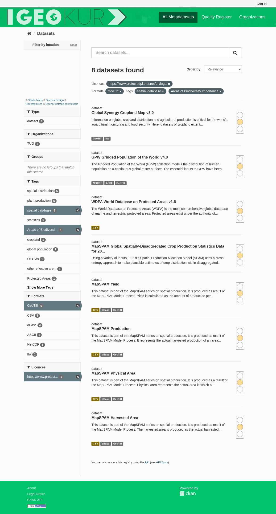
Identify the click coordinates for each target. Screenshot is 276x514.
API (147, 462)
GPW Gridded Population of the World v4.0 (129, 157)
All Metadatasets (178, 17)
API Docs (162, 462)
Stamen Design (55, 100)
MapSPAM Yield (105, 284)
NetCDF (97, 183)
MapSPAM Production (111, 329)
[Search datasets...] (160, 52)
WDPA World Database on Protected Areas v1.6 (133, 202)
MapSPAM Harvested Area (114, 418)
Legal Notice (36, 494)
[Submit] (235, 52)
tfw (107, 138)
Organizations (252, 17)
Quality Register (217, 17)
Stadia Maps (35, 100)
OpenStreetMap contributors (62, 103)
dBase (105, 310)
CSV (95, 227)
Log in (262, 3)
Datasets (46, 33)
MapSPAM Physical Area (113, 373)
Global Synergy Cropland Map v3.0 (122, 113)
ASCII (109, 183)
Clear (73, 45)
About (31, 488)
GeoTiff (97, 138)
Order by (193, 69)
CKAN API (35, 500)
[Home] (29, 33)
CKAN (188, 493)
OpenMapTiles (34, 103)
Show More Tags (40, 287)
